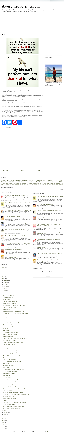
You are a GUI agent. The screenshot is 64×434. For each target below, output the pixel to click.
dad (52, 183)
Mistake (52, 184)
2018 (3, 418)
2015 (3, 424)
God (22, 181)
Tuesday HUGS (6, 309)
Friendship (3, 183)
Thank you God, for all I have (9, 373)
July (5, 288)
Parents (61, 183)
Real (44, 183)
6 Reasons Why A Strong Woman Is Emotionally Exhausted (16, 383)
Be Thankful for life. (7, 346)
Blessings (29, 184)
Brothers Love (8, 184)
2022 (3, 274)
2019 (3, 416)
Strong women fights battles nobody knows (12, 319)
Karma (45, 184)
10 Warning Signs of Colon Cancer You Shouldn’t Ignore (17, 243)
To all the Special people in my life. (11, 350)
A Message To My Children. (9, 295)
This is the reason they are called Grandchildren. (14, 311)
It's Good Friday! (7, 377)
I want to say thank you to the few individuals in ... (14, 369)
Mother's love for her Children (9, 398)
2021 (3, 276)
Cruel (36, 184)
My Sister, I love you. (7, 348)
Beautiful (32, 180)
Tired (50, 183)
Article (12, 180)
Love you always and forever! (9, 384)
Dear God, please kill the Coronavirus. (11, 408)
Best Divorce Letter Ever (42, 247)
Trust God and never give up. (9, 381)
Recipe (57, 184)
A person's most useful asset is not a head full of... (14, 388)
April (5, 294)
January (5, 414)
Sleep (26, 184)
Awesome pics (10, 181)
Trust (20, 183)
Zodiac (46, 181)
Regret (2, 184)
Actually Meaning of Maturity (9, 303)
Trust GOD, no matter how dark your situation (13, 392)
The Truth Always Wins (8, 336)
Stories (28, 180)
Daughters (58, 183)
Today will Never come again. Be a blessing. (13, 355)
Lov (47, 184)
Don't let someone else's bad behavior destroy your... (15, 402)
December (6, 280)
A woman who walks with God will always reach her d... (15, 313)
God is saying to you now (8, 400)
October (5, 282)
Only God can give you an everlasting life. (12, 357)
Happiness (3, 181)
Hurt (14, 183)
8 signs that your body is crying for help (13, 249)
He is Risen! (6, 367)
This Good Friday (7, 375)
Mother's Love (6, 330)
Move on (21, 184)
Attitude (25, 181)
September (6, 284)
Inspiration (44, 180)
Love (36, 180)
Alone (53, 181)
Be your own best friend (8, 324)
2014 (3, 426)
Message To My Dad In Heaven (10, 334)
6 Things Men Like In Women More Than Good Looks (17, 229)
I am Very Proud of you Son (9, 344)
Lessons (57, 181)
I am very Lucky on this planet (9, 307)
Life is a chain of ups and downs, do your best (13, 322)
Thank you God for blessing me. (10, 353)
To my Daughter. (7, 299)
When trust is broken (7, 320)
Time (59, 184)
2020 (3, 278)
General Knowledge (20, 180)
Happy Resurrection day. (8, 365)
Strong (32, 181)
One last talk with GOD (8, 297)
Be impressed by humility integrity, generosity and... (14, 351)
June (5, 290)
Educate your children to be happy (10, 379)
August (5, 286)
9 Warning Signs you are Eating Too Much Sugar (16, 223)
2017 (3, 420)
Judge (43, 184)
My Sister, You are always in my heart (11, 404)
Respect (17, 183)
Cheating (33, 184)
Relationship (51, 180)
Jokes (40, 180)
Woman (29, 181)
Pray (54, 184)
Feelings (23, 183)
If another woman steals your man (10, 301)
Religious (61, 181)
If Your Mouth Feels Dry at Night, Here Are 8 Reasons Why (50, 253)
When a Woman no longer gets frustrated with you (14, 305)
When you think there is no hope (10, 386)
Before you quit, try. (7, 315)
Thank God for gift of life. (8, 396)
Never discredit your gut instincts (10, 371)
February (6, 412)
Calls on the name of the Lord (9, 340)
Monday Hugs (6, 363)
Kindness (50, 181)
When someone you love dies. (10, 326)
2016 (3, 422)
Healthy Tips (14, 184)
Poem (26, 183)
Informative (41, 181)
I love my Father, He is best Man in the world (13, 342)
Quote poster (8, 128)
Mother (19, 181)
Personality (30, 183)
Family (37, 181)
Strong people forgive (8, 317)
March (5, 410)
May (5, 292)
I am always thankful (7, 390)
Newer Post (5, 170)
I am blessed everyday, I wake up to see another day (15, 338)
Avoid (54, 183)
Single (5, 184)
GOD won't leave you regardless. (10, 332)
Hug (40, 184)
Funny (16, 181)
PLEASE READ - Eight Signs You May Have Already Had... (16, 394)
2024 (3, 271)
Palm (24, 184)
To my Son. (5, 328)
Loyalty (49, 184)
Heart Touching (40, 183)
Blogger (49, 431)
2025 (3, 269)
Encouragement (59, 180)
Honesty (7, 183)
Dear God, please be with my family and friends (13, 406)
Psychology (11, 183)
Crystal (38, 184)
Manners (17, 184)
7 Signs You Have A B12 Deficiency (13, 216)
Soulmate (35, 183)
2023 (3, 273)
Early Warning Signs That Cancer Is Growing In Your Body (18, 210)
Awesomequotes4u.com (21, 6)
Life (35, 181)
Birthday (47, 183)
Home (22, 170)
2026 (3, 267)
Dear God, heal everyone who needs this (12, 361)
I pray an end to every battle (9, 359)
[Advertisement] (10, 23)
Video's (61, 184)
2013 (3, 428)
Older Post (40, 170)
